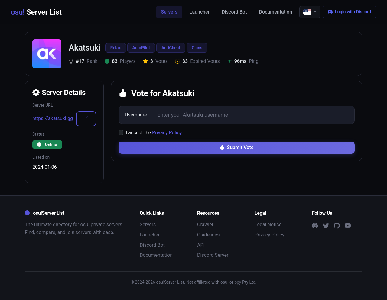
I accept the (154, 132)
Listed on (41, 157)
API (201, 245)
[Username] (253, 115)
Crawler (205, 224)
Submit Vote (236, 147)
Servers (169, 12)
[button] (309, 12)
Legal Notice (268, 224)
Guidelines (208, 235)
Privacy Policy (167, 132)
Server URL (42, 105)
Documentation (275, 12)
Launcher (200, 12)
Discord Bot (234, 12)
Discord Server (213, 255)
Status (38, 134)
